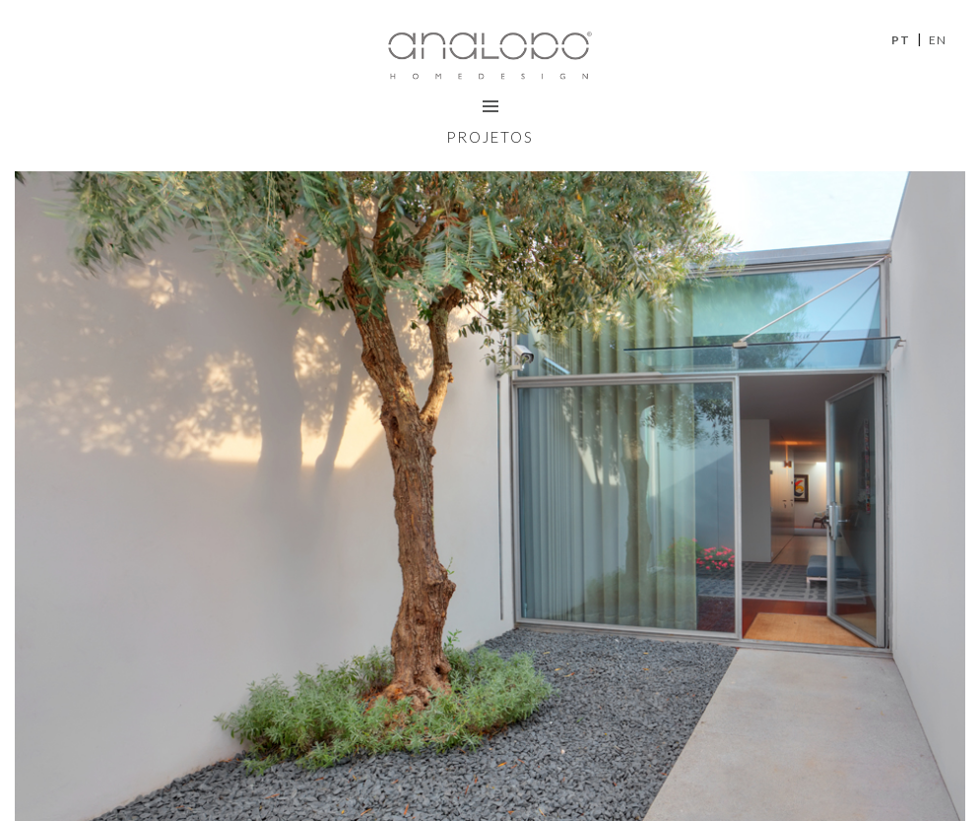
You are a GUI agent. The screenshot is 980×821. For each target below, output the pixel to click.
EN (938, 39)
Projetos (490, 137)
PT (900, 39)
